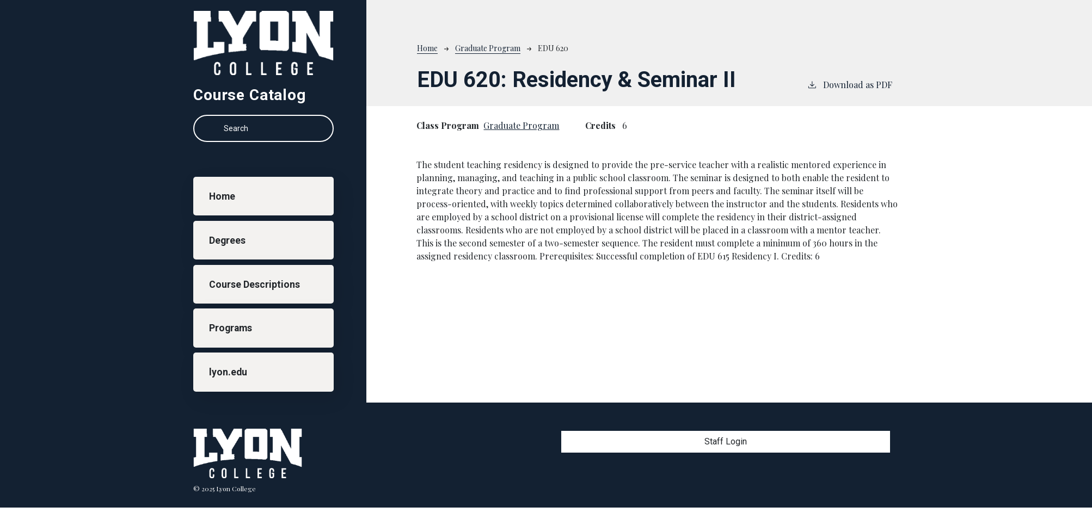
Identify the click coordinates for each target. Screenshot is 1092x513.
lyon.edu (228, 372)
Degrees (227, 240)
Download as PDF (849, 84)
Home (222, 196)
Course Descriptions (254, 284)
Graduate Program (487, 48)
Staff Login (725, 441)
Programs (230, 328)
